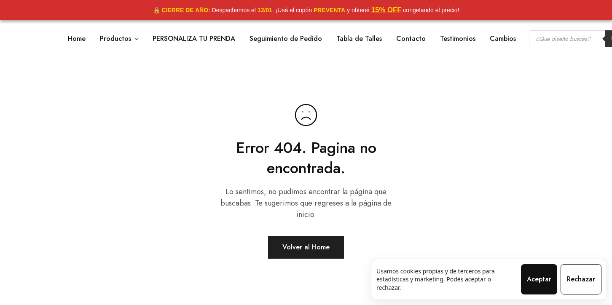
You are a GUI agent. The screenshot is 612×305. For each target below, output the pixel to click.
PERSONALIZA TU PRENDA (194, 38)
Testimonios (457, 38)
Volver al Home (306, 247)
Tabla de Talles (359, 38)
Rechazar (581, 279)
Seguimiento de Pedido (286, 38)
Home (77, 38)
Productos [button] (120, 38)
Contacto (411, 38)
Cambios (503, 38)
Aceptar (539, 279)
